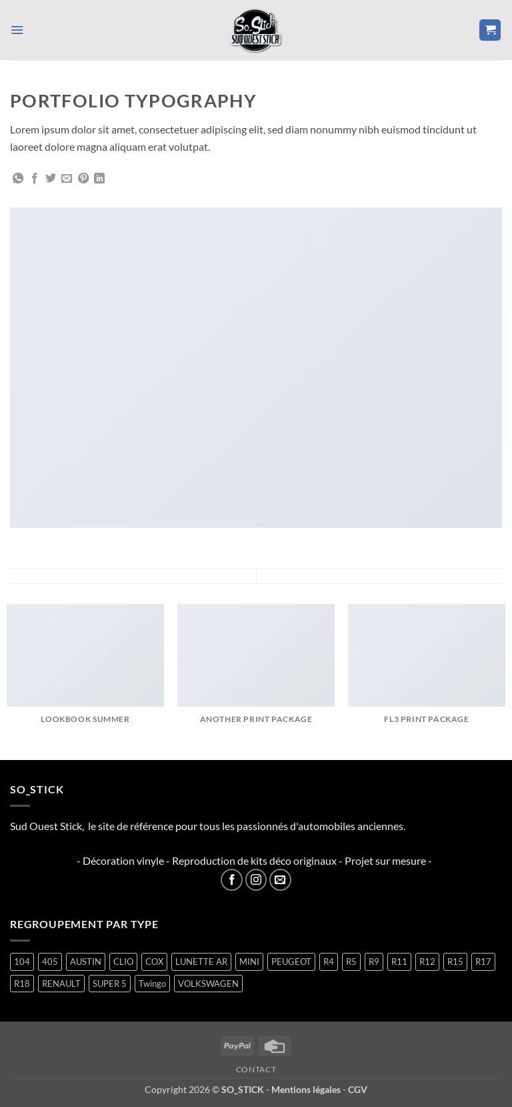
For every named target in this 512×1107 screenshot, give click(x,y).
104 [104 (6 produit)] (22, 961)
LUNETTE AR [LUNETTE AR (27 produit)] (201, 961)
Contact (256, 1069)
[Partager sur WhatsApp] (18, 179)
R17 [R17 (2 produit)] (483, 961)
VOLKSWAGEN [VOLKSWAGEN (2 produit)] (208, 983)
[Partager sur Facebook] (34, 179)
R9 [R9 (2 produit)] (374, 961)
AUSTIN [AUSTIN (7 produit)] (85, 961)
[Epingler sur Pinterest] (83, 179)
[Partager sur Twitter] (50, 179)
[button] (18, 29)
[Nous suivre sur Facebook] (232, 880)
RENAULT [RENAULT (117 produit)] (61, 983)
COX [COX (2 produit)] (154, 961)
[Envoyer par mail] (66, 179)
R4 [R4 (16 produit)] (328, 961)
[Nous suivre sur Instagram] (256, 880)
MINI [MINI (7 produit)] (249, 961)
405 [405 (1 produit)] (50, 961)
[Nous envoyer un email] (280, 880)
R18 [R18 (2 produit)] (22, 983)
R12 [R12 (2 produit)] (427, 961)
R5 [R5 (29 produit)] (351, 961)
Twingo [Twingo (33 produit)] (152, 983)
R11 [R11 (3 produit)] (399, 961)
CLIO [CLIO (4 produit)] (123, 961)
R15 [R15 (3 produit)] (455, 961)
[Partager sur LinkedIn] (99, 179)
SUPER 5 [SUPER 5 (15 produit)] (110, 983)
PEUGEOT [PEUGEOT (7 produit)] (291, 961)
